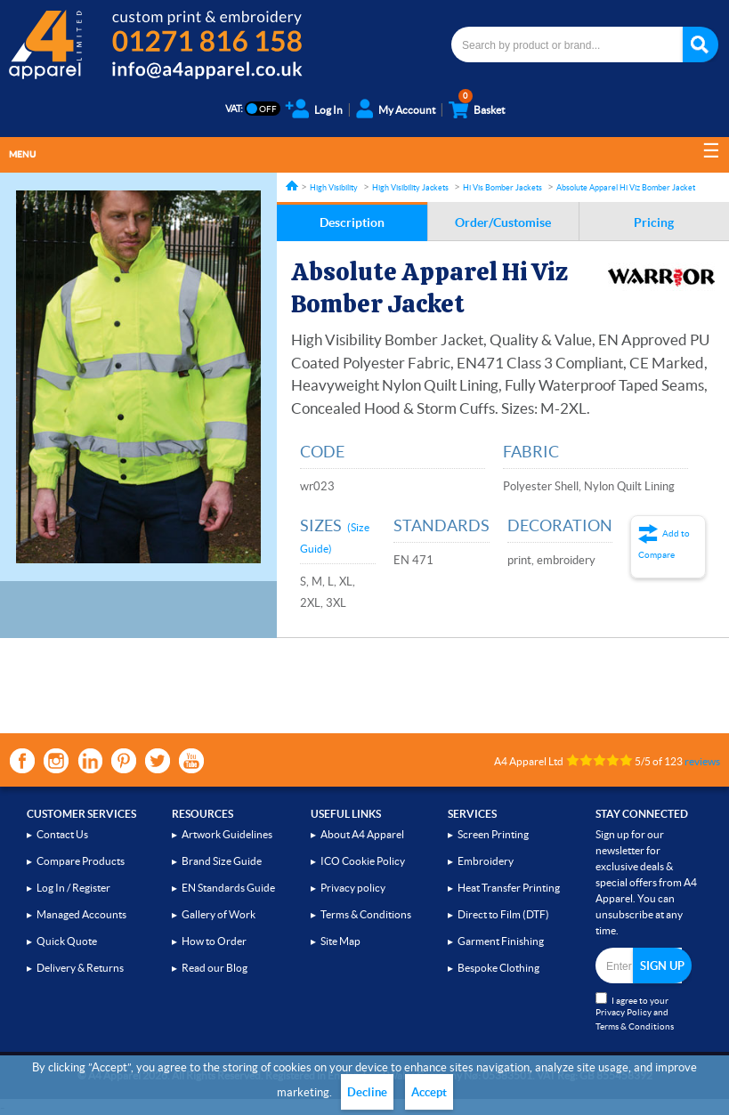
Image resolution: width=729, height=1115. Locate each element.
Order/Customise (503, 222)
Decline (367, 1092)
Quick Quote (66, 941)
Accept (429, 1092)
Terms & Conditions (365, 914)
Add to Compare (664, 544)
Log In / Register (73, 887)
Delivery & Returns (80, 968)
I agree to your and (634, 1011)
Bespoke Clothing (498, 968)
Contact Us (62, 834)
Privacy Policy (623, 1012)
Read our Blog (214, 968)
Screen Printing (493, 834)
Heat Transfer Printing (509, 887)
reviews (702, 761)
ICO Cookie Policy (362, 861)
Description (352, 222)
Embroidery (486, 861)
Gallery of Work (218, 914)
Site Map (340, 941)
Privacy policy (352, 887)
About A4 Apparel (362, 834)
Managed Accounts (81, 914)
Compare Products (80, 861)
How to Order (214, 941)
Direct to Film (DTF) (503, 914)
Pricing (654, 222)
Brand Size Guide (222, 861)
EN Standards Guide (228, 887)
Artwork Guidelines (227, 834)
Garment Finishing (501, 941)
